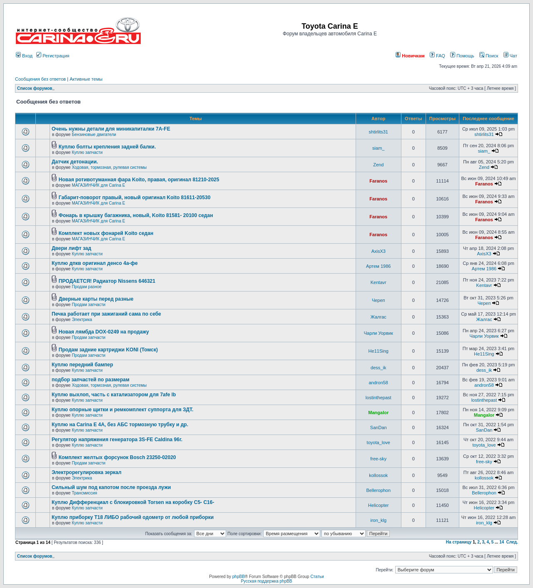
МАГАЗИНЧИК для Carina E (98, 185)
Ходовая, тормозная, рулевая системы (109, 167)
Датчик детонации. (75, 162)
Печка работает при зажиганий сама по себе (106, 314)
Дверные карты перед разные (96, 299)
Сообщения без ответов (40, 79)
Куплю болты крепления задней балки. (107, 147)
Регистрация (52, 55)
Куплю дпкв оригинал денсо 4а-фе (95, 263)
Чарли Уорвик (378, 333)
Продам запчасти (88, 304)
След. (512, 542)
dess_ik (378, 367)
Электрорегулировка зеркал (87, 472)
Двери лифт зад (71, 248)
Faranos (378, 180)
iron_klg (378, 520)
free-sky (378, 458)
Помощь (462, 55)
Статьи (317, 576)
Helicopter (378, 505)
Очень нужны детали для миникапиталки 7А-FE (111, 129)
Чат (510, 55)
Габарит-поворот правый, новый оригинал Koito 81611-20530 (135, 197)
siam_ (378, 148)
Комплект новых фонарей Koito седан (106, 233)
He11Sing (379, 350)
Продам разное (86, 286)
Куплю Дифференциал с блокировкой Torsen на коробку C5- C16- (133, 502)
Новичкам (410, 55)
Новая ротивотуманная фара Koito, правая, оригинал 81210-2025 (139, 180)
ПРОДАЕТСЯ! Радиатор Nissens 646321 (107, 281)
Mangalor (378, 412)
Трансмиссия (84, 493)
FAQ (437, 55)
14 (501, 542)
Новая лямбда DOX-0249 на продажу (104, 332)
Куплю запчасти (87, 152)
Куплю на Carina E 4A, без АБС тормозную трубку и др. (120, 424)
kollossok (378, 475)
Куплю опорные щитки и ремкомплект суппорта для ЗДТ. (122, 410)
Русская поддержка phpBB (266, 581)
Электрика (82, 319)
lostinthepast (378, 397)
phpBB (238, 576)
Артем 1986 (378, 266)
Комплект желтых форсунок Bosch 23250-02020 (117, 457)
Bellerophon (378, 490)
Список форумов (34, 88)
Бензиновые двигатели (94, 134)
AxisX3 (378, 251)
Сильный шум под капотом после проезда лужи (111, 487)
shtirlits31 (378, 131)
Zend (378, 164)
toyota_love (378, 442)
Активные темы (86, 79)
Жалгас (378, 316)
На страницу (459, 542)
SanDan (378, 427)
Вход (24, 55)
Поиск (488, 55)
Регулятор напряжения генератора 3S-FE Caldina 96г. (117, 439)
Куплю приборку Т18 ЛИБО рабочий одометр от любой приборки (133, 517)
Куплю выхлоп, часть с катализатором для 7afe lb (114, 395)
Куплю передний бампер (82, 365)
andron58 (379, 382)
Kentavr (378, 282)
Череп (378, 300)
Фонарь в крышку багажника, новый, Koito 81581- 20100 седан (136, 215)
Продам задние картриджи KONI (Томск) (108, 350)
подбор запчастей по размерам (91, 380)
